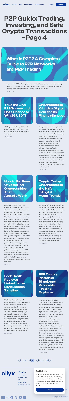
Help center (28, 4)
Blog (20, 4)
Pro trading (39, 4)
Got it (50, 390)
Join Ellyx (61, 4)
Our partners (22, 377)
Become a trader (24, 385)
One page (21, 375)
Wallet (14, 4)
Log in (51, 4)
